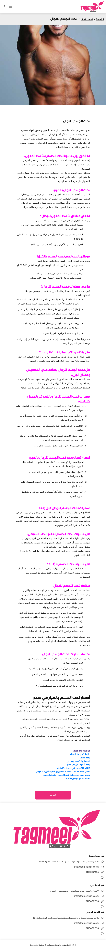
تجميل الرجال (87, 19)
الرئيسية (100, 19)
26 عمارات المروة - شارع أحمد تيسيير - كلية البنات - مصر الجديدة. (68, 862)
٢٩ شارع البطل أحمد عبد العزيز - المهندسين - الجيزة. (74, 891)
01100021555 (92, 872)
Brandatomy (50, 945)
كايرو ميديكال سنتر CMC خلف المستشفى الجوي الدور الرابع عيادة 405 (66, 918)
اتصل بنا (53, 795)
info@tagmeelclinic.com (86, 867)
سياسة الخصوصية (37, 945)
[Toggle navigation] (4, 6)
